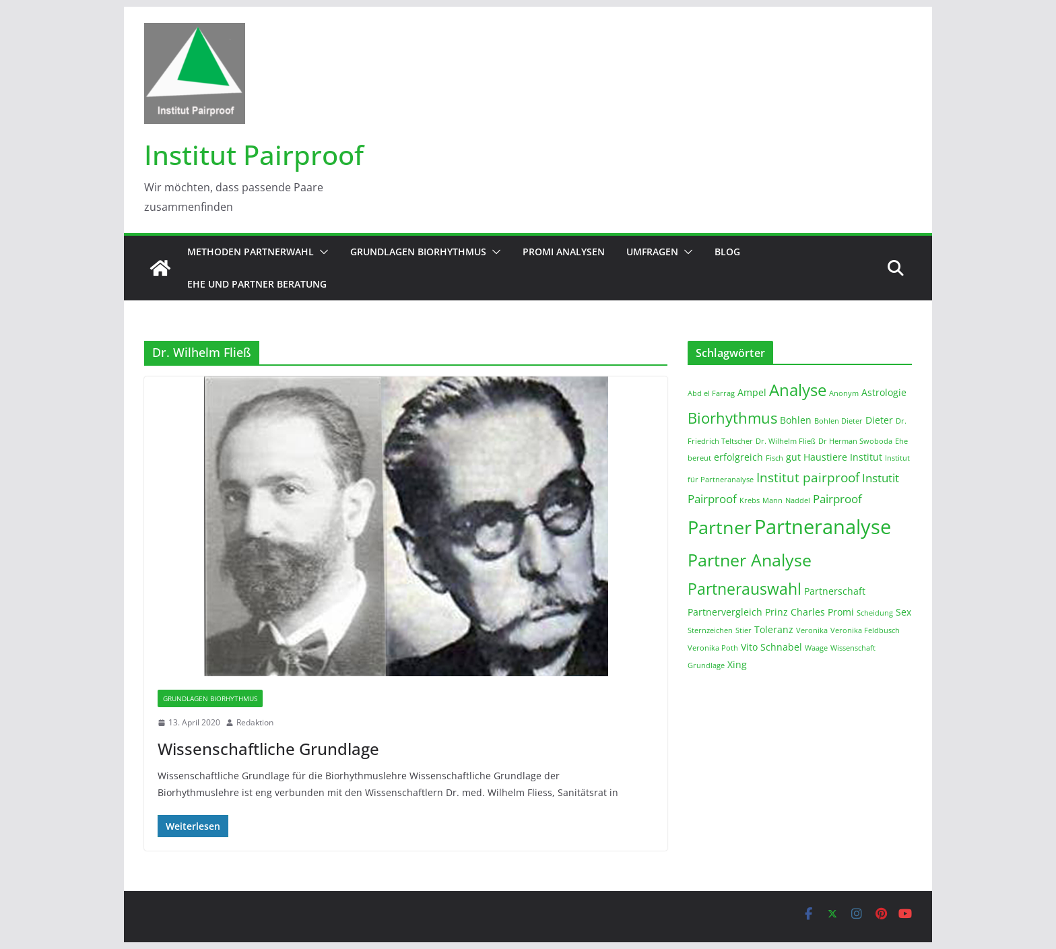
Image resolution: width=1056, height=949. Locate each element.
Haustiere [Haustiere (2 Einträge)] (825, 457)
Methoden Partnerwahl (250, 251)
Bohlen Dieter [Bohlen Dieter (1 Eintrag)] (838, 421)
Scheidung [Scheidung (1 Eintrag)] (875, 613)
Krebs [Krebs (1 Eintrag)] (749, 500)
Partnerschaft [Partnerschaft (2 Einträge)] (834, 591)
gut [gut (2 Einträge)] (793, 457)
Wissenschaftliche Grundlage (268, 749)
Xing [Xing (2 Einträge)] (737, 664)
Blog (727, 251)
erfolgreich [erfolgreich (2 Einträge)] (738, 457)
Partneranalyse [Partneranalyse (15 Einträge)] (822, 526)
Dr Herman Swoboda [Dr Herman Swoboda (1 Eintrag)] (855, 441)
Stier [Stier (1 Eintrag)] (743, 630)
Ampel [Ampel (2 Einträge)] (751, 392)
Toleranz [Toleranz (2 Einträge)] (773, 629)
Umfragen (652, 251)
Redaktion (254, 722)
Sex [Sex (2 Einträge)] (903, 612)
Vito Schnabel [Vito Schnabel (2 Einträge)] (771, 647)
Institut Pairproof (254, 154)
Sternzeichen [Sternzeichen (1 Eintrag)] (710, 630)
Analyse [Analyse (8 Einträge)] (797, 390)
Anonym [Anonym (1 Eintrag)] (844, 393)
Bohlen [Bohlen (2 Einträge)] (796, 420)
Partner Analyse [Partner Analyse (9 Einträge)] (750, 559)
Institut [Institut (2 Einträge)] (866, 457)
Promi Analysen (564, 251)
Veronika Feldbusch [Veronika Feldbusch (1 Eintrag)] (865, 630)
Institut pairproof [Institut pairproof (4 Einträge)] (807, 477)
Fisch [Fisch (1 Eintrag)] (774, 458)
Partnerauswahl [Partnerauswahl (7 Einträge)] (744, 588)
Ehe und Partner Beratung (257, 283)
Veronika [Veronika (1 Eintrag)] (812, 630)
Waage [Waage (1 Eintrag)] (816, 648)
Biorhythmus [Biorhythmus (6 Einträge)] (732, 417)
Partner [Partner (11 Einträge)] (720, 527)
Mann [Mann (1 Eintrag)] (772, 500)
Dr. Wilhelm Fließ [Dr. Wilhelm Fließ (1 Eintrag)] (786, 441)
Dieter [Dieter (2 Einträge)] (879, 420)
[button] (321, 251)
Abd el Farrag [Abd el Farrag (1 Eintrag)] (711, 393)
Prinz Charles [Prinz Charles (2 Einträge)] (795, 612)
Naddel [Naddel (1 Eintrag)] (797, 500)
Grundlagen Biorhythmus (418, 251)
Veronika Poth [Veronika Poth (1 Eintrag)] (713, 648)
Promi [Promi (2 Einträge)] (841, 612)
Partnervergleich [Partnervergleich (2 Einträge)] (725, 612)
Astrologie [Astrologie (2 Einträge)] (883, 392)
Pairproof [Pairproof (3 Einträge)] (837, 498)
